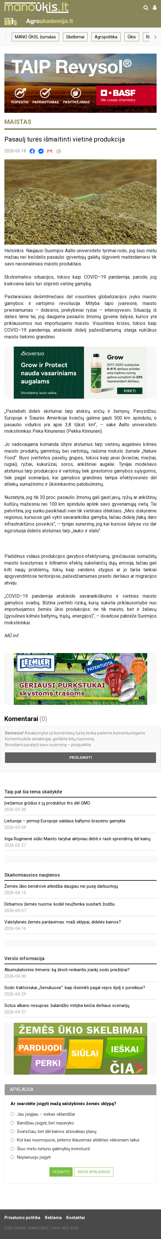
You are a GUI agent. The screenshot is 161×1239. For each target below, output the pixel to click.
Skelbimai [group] (75, 37)
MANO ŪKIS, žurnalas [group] (35, 37)
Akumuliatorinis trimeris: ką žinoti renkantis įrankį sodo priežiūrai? (67, 969)
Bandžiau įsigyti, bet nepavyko (42, 1123)
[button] (5, 37)
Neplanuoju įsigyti (31, 1157)
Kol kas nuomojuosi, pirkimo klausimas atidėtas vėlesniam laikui (75, 1140)
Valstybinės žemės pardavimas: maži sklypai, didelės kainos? (62, 922)
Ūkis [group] (132, 37)
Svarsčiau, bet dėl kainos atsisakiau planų (53, 1131)
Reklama (53, 1217)
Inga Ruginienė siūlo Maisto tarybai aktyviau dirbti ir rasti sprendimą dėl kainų (77, 838)
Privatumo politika (22, 1217)
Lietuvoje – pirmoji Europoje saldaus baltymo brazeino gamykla (64, 821)
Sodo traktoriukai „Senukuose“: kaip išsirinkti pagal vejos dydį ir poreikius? (74, 987)
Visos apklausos (94, 1172)
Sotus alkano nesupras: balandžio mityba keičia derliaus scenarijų (66, 1005)
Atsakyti (61, 1172)
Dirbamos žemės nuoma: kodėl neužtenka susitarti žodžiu (59, 904)
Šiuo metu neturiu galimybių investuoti (50, 1148)
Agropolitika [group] (106, 37)
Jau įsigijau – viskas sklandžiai (43, 1114)
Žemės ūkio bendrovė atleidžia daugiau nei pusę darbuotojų (61, 886)
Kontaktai (75, 1217)
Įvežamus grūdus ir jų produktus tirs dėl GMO (47, 803)
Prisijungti (80, 758)
